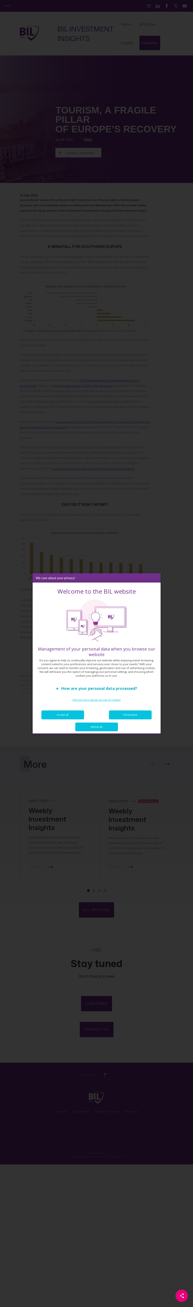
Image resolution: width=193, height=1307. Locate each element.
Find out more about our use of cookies (96, 700)
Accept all (62, 715)
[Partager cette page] (182, 1296)
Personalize (130, 715)
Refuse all (96, 727)
